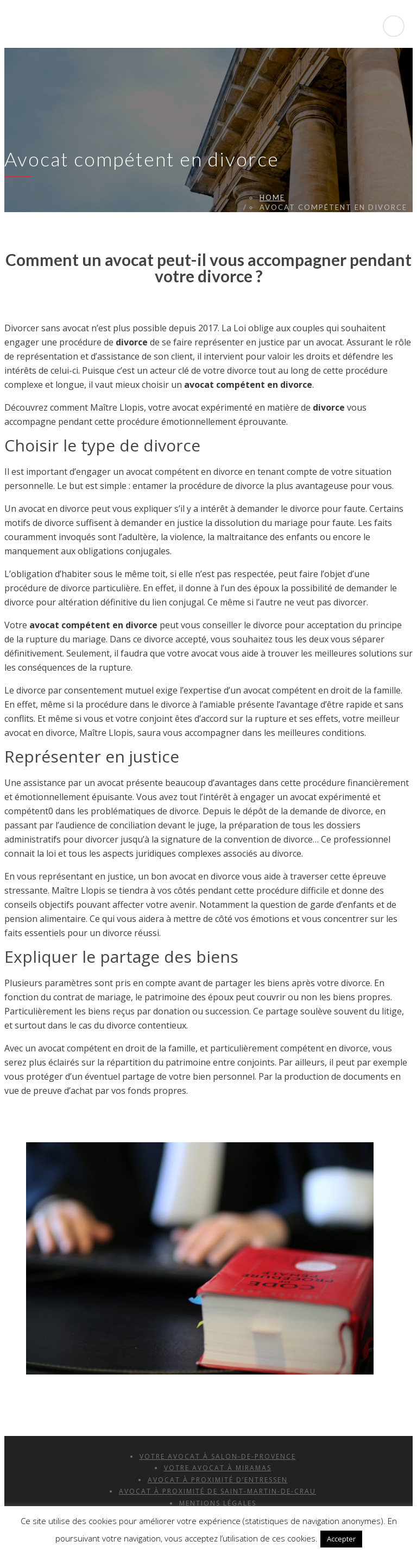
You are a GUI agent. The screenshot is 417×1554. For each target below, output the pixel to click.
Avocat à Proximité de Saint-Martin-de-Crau (217, 1491)
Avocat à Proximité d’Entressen (218, 1479)
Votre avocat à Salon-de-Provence (218, 1456)
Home (272, 197)
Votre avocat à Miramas (217, 1467)
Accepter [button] (341, 1539)
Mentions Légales (217, 1503)
